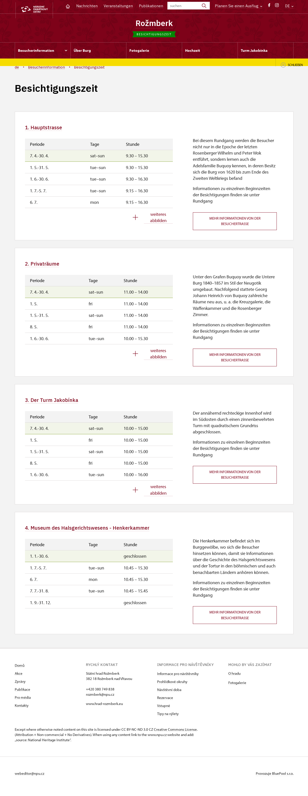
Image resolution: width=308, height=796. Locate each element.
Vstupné (163, 711)
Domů (19, 671)
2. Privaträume (47, 266)
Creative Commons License (175, 735)
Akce (18, 679)
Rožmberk (154, 23)
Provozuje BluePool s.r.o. (275, 779)
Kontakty (21, 711)
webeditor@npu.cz (29, 779)
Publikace (22, 695)
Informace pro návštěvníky (178, 679)
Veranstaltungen (118, 6)
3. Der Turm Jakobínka (58, 404)
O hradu (234, 679)
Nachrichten (87, 6)
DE (289, 6)
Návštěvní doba (169, 695)
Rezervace (165, 703)
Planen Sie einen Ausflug (238, 6)
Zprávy (20, 687)
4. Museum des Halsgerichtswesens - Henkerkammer (103, 532)
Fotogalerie (237, 688)
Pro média (23, 703)
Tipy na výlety (168, 719)
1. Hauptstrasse (48, 129)
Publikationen (151, 6)
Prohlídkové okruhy (172, 687)
